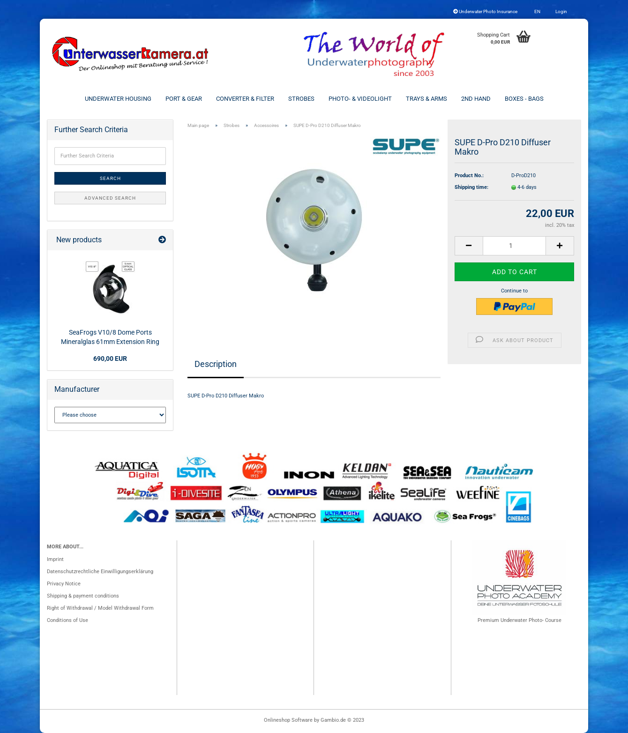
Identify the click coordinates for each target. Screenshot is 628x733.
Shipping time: (471, 187)
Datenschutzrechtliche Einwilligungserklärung (100, 571)
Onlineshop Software (288, 720)
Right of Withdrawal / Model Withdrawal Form (100, 608)
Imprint (55, 559)
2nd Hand (476, 98)
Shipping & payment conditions (83, 596)
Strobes (301, 98)
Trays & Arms (426, 98)
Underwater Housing (118, 98)
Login (560, 11)
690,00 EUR (110, 358)
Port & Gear (183, 98)
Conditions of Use (67, 620)
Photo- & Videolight (360, 98)
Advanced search (110, 198)
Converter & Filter (245, 98)
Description (215, 364)
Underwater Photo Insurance (485, 11)
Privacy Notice (64, 584)
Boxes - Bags (524, 98)
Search (110, 178)
